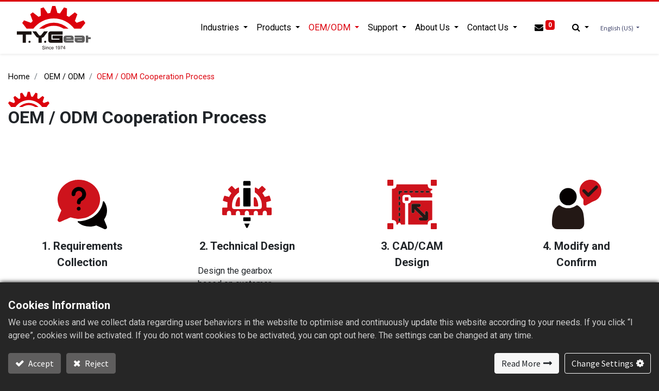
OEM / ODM (64, 76)
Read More (521, 363)
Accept (40, 363)
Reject (96, 363)
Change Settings (602, 363)
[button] (580, 28)
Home (19, 76)
